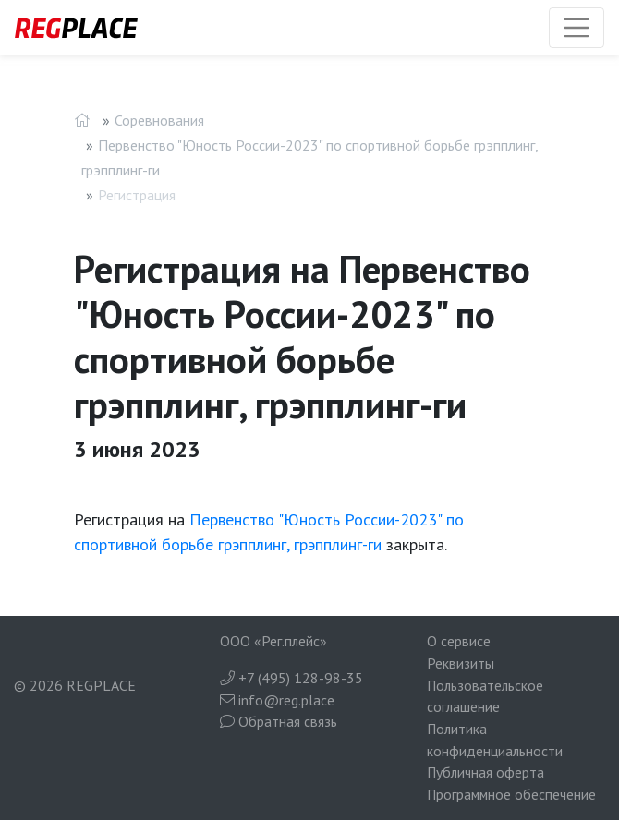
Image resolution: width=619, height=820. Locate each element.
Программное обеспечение (511, 794)
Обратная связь (278, 721)
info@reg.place (277, 700)
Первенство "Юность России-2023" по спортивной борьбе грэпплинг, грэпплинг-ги (309, 157)
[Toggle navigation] (576, 27)
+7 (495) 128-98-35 (291, 678)
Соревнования (159, 120)
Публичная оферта (485, 772)
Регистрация (137, 195)
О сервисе (459, 641)
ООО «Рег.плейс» (273, 641)
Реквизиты (460, 663)
